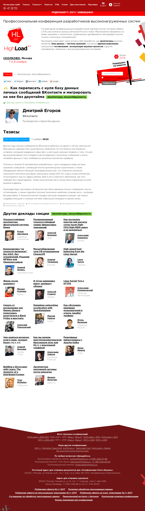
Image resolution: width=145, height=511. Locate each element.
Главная (8, 74)
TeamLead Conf (83, 448)
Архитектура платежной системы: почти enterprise (45, 369)
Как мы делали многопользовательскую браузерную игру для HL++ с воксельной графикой (47, 343)
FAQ (57, 4)
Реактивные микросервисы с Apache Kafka (73, 340)
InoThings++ (69, 448)
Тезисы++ (37, 4)
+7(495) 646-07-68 (98, 459)
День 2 (78, 437)
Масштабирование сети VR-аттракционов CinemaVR (46, 251)
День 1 (71, 437)
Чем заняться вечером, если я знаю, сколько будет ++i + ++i (16, 340)
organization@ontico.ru (86, 465)
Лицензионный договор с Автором (81, 497)
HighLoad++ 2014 (91, 437)
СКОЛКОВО (11, 58)
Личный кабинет (116, 4)
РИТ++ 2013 (101, 440)
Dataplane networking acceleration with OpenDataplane (45, 308)
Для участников (77, 4)
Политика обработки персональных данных (90, 489)
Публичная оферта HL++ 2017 (50, 489)
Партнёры (93, 4)
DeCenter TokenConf (52, 448)
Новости (48, 4)
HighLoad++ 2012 (109, 437)
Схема (65, 4)
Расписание (9, 4)
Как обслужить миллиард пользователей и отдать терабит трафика (73, 310)
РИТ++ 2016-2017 (46, 440)
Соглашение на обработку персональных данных (34, 497)
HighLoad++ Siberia (101, 448)
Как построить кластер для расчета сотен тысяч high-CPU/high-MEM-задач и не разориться (76, 225)
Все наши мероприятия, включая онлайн (72, 451)
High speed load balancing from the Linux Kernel (74, 251)
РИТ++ (38, 448)
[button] (7, 81)
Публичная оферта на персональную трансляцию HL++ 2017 (46, 493)
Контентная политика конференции (120, 497)
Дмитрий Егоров (42, 111)
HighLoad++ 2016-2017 (38, 437)
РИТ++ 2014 (89, 440)
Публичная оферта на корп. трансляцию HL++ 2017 (106, 493)
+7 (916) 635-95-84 (101, 462)
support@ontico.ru (79, 459)
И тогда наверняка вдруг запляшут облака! (44, 283)
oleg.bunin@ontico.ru (80, 462)
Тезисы (26, 4)
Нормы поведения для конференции (74, 500)
